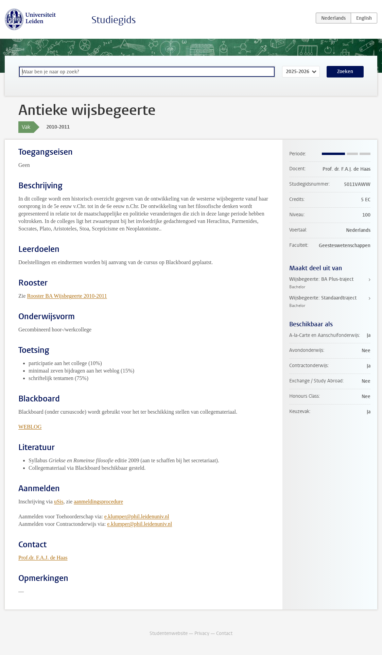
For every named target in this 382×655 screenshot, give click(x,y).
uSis (59, 501)
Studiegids (113, 20)
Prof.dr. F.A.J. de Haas (42, 558)
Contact (224, 633)
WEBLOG (29, 427)
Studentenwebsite (169, 633)
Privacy (201, 633)
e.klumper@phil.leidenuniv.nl (136, 516)
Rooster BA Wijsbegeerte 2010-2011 (67, 296)
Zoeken (345, 71)
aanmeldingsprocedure (98, 501)
